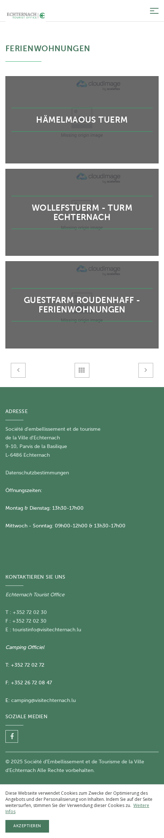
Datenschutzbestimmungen (37, 472)
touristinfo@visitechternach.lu (47, 629)
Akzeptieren (27, 826)
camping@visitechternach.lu (43, 700)
